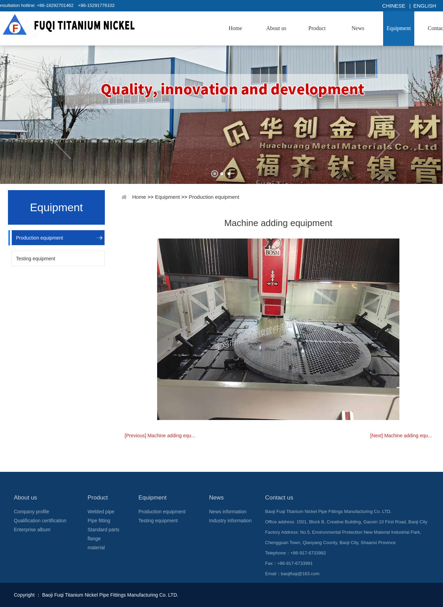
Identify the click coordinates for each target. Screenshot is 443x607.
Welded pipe (101, 511)
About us (276, 28)
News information (227, 511)
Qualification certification (40, 520)
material (96, 547)
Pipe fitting (99, 520)
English (424, 6)
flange (94, 538)
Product (317, 28)
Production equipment (39, 238)
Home (235, 28)
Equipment (399, 28)
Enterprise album (32, 529)
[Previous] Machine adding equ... (160, 435)
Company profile (31, 511)
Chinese (393, 6)
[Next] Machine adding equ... (401, 435)
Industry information (230, 520)
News (358, 28)
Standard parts (103, 529)
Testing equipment (35, 258)
